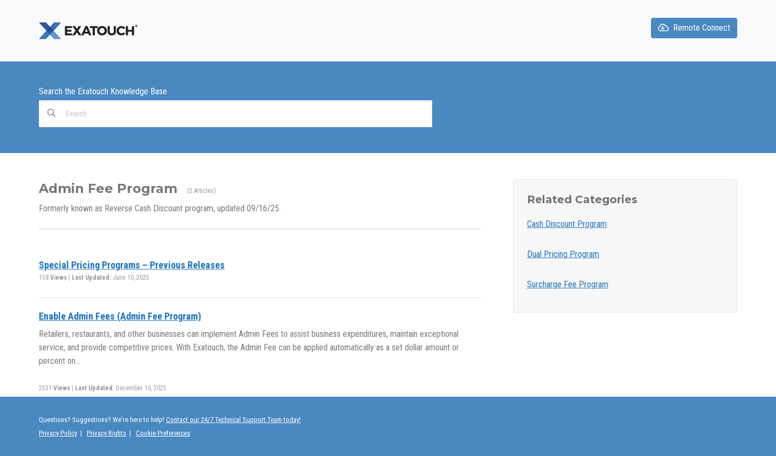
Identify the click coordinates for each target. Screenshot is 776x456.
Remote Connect (694, 28)
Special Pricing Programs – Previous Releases (132, 265)
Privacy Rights (106, 433)
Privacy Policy (58, 433)
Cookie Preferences (163, 433)
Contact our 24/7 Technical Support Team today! (233, 420)
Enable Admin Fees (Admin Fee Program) (120, 316)
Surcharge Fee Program (567, 284)
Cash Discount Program (567, 224)
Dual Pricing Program (563, 254)
